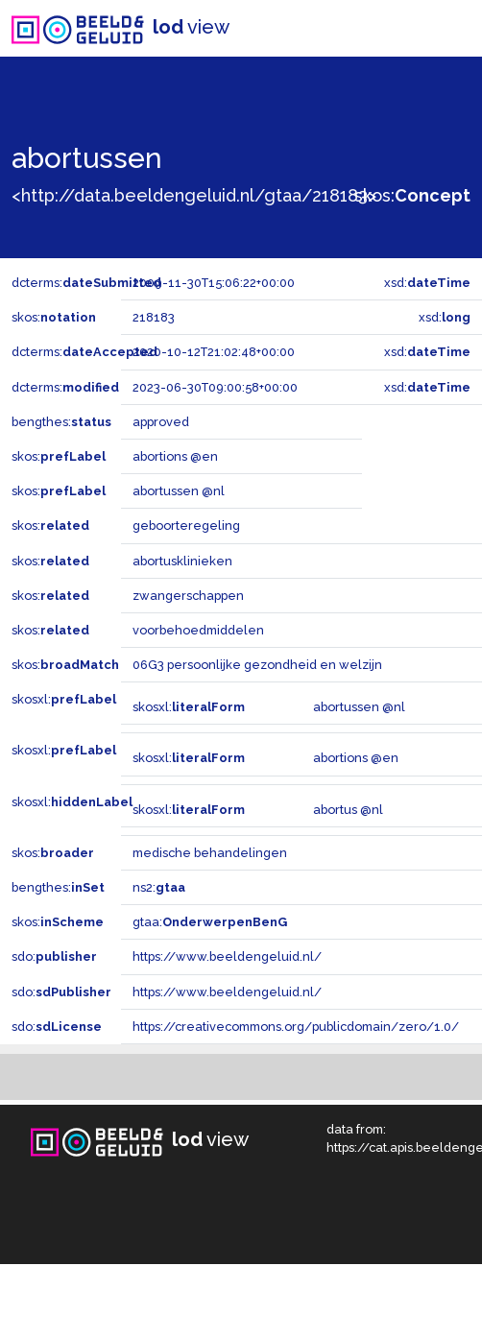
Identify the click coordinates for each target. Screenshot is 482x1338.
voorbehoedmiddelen (198, 630)
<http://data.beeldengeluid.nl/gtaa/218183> (194, 195)
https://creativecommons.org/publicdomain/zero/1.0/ (296, 1026)
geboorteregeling (186, 525)
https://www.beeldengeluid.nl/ (227, 956)
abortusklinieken (182, 561)
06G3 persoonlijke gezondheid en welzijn (257, 664)
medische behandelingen (210, 853)
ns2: (159, 887)
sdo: (54, 956)
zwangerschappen (188, 595)
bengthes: (61, 422)
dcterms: (86, 282)
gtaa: (210, 922)
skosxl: (64, 699)
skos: (412, 195)
